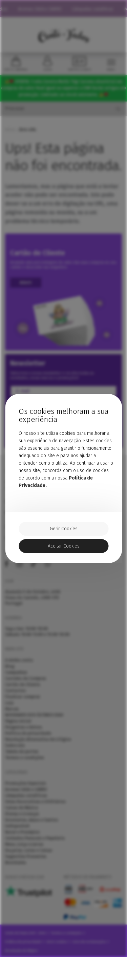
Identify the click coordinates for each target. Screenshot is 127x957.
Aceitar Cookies (64, 546)
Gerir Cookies (64, 529)
